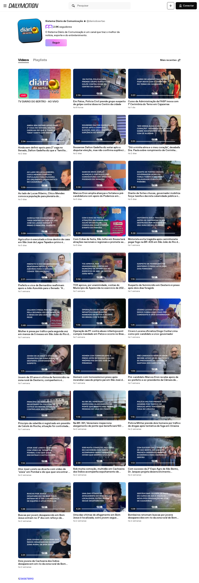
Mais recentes (170, 60)
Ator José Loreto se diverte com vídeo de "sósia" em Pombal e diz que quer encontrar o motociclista (44, 470)
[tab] (23, 60)
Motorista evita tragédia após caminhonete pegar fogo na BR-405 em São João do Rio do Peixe (153, 241)
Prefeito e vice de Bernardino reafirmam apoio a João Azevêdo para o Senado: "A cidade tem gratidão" (41, 287)
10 (32, 578)
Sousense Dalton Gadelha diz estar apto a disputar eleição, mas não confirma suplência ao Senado (99, 149)
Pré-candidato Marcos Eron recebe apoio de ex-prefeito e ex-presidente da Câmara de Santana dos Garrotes (153, 378)
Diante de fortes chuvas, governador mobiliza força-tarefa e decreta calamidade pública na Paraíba (154, 195)
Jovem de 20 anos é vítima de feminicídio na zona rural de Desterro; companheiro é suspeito (43, 379)
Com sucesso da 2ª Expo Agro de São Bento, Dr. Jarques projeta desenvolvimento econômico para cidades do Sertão (153, 470)
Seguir (56, 42)
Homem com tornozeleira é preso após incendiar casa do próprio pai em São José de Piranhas (98, 378)
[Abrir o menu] (5, 5)
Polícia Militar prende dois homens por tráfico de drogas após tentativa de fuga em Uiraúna (154, 424)
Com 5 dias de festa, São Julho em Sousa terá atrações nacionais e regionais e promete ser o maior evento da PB (99, 241)
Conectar (186, 6)
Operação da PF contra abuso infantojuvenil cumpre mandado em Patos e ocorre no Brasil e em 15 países (99, 333)
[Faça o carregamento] (170, 5)
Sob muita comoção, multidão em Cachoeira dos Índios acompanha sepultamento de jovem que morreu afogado (98, 470)
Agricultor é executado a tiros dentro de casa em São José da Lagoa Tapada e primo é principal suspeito (44, 241)
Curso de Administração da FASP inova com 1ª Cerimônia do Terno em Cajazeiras (153, 103)
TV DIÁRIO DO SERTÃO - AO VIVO (38, 101)
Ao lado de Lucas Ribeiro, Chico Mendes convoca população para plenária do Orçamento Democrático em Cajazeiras (41, 195)
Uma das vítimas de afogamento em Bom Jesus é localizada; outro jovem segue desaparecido (96, 516)
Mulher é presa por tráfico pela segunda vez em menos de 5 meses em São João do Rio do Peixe (44, 333)
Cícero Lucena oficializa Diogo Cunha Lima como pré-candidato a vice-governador (152, 333)
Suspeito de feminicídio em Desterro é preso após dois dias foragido (154, 287)
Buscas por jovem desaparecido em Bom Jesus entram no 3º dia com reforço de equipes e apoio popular (41, 516)
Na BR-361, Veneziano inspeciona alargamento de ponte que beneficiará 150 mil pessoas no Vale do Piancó (99, 424)
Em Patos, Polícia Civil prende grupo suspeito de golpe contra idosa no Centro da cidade (99, 103)
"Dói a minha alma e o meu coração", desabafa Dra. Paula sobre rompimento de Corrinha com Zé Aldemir (154, 149)
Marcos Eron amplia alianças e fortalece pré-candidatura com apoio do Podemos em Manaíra (98, 195)
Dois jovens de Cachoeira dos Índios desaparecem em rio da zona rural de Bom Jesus (42, 562)
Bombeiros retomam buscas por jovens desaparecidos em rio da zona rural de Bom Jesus (152, 516)
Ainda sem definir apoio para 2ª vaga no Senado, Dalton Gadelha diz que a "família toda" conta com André (41, 149)
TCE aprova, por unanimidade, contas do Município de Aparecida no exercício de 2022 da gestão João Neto (99, 287)
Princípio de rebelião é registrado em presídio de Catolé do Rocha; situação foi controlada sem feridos (44, 425)
